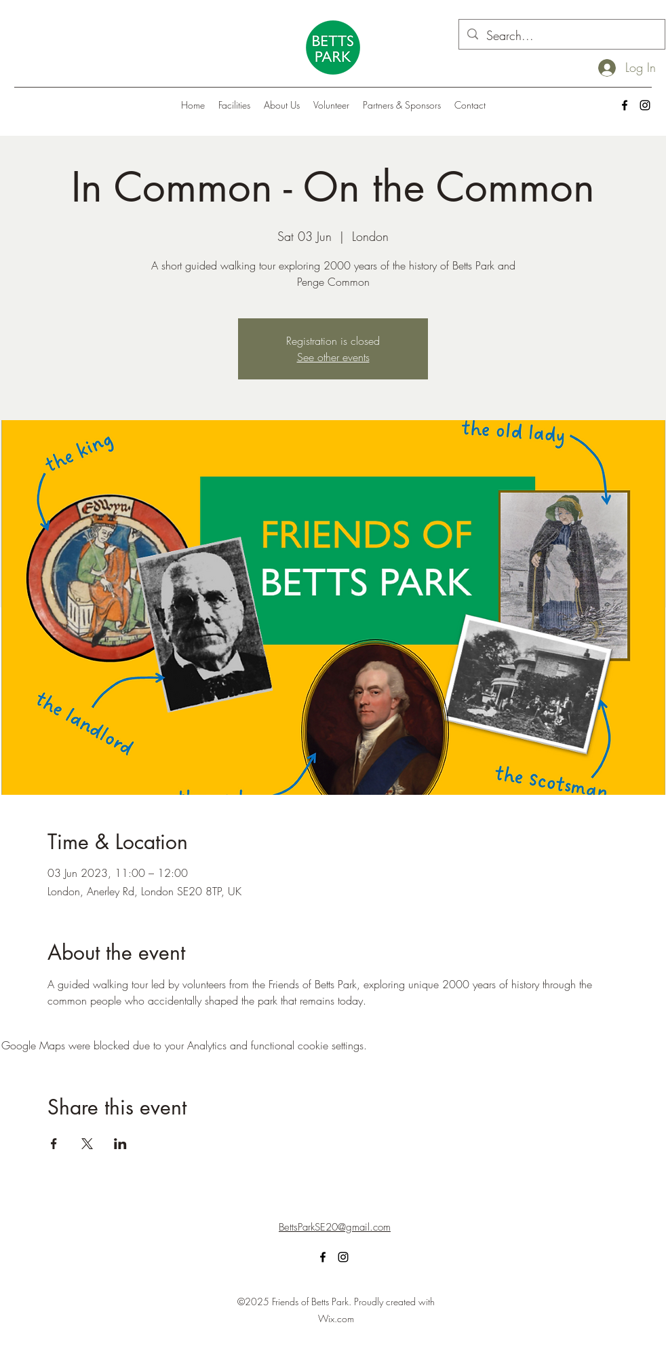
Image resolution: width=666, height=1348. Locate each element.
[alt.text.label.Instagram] (645, 105)
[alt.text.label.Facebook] (624, 105)
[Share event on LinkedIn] (120, 1143)
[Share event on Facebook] (53, 1143)
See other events (333, 357)
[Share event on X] (87, 1143)
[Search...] (561, 36)
